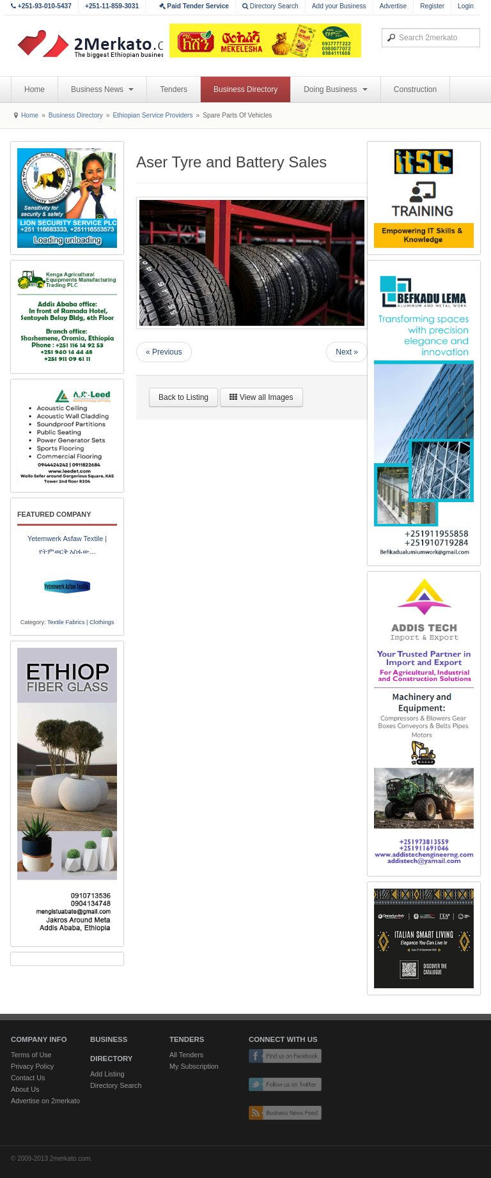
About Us (25, 1089)
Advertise (393, 6)
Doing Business (336, 89)
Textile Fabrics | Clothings (80, 622)
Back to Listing (183, 397)
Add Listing (107, 1074)
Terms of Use (31, 1055)
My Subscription (194, 1066)
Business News (102, 89)
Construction (415, 89)
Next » (347, 352)
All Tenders (186, 1055)
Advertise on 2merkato (45, 1101)
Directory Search (270, 6)
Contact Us (28, 1078)
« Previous (164, 352)
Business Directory (245, 89)
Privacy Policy (32, 1066)
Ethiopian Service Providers (152, 115)
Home (34, 89)
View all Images (261, 397)
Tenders (173, 89)
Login (466, 6)
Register (432, 6)
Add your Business (339, 6)
